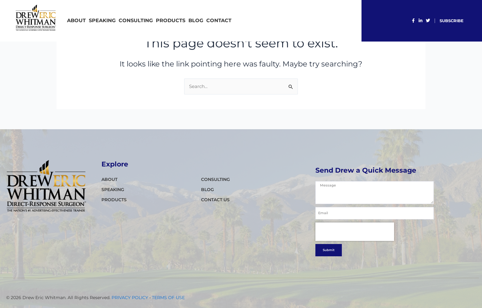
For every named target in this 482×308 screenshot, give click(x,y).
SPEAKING (102, 20)
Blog (195, 20)
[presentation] (354, 250)
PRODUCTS (170, 20)
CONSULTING (136, 20)
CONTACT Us (215, 199)
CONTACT (218, 20)
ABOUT (76, 20)
